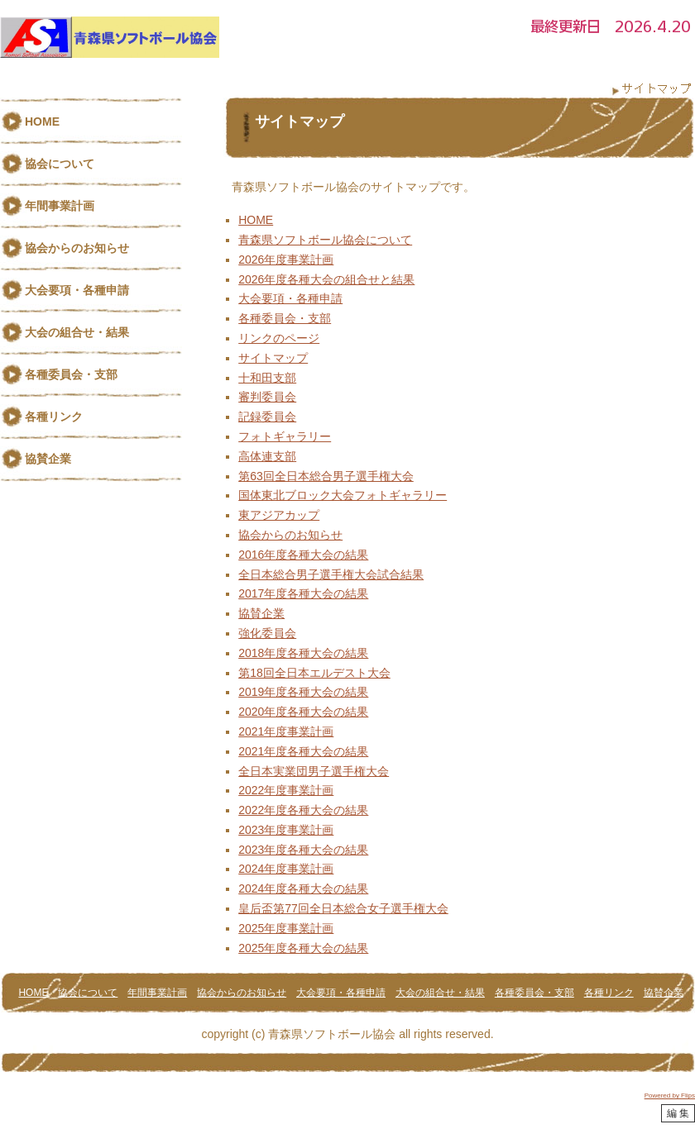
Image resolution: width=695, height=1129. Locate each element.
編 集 (678, 1113)
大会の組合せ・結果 (77, 332)
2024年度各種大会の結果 (303, 888)
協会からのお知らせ (290, 534)
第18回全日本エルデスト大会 (314, 672)
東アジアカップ (278, 515)
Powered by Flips (670, 1095)
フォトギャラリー (284, 436)
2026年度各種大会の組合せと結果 (326, 279)
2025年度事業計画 (285, 928)
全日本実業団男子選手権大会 (313, 771)
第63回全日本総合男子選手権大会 (326, 476)
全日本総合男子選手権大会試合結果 (331, 574)
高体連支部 (267, 456)
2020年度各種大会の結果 (303, 711)
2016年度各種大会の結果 (303, 554)
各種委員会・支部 (284, 318)
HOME (255, 219)
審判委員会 (267, 396)
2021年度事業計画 (285, 731)
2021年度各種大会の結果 (303, 751)
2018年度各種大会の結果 (303, 653)
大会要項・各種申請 (290, 298)
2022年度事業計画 (285, 790)
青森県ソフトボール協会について (325, 239)
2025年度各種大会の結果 (303, 948)
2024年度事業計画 (285, 868)
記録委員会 (267, 416)
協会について (59, 163)
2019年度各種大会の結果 (303, 691)
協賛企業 (261, 613)
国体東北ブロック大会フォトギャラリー (342, 495)
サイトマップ (273, 357)
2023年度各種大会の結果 (303, 849)
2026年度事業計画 (285, 259)
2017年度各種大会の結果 (303, 593)
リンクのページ (278, 338)
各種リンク (54, 416)
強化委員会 (267, 633)
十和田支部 (267, 377)
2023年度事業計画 (285, 829)
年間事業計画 (59, 205)
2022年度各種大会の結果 (303, 810)
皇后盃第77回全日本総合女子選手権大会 (343, 908)
